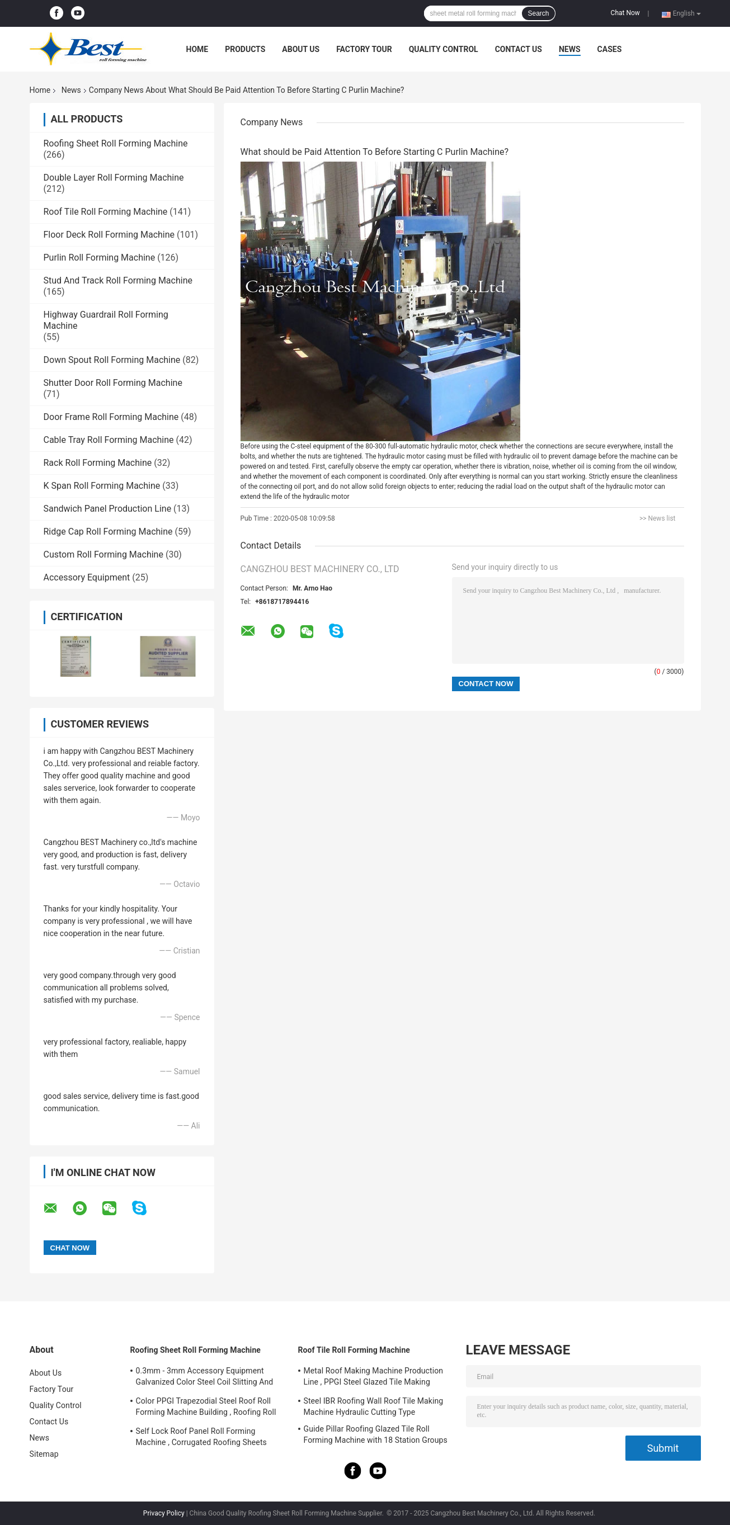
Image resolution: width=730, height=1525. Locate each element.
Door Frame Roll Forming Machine (111, 417)
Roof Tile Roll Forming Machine (106, 211)
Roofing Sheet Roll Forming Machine (116, 143)
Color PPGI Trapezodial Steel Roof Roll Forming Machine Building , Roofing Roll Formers (206, 1408)
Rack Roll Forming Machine (98, 462)
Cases (609, 49)
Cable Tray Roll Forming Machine (109, 440)
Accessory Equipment (87, 577)
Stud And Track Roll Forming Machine (118, 280)
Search (538, 13)
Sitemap (44, 1454)
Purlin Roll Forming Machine (100, 257)
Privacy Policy (164, 1513)
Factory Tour (364, 49)
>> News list (657, 518)
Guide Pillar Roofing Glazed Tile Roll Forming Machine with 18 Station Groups (376, 1434)
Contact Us (518, 49)
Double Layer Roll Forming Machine (114, 177)
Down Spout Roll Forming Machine (112, 360)
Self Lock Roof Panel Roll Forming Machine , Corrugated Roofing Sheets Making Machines (201, 1438)
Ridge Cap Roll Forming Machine (108, 531)
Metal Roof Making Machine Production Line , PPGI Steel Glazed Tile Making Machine (374, 1378)
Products (245, 49)
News (570, 49)
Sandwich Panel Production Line (108, 508)
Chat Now (625, 13)
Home (197, 49)
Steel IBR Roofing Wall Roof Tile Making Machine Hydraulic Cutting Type (374, 1406)
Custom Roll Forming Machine (103, 554)
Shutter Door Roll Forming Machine (113, 382)
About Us (300, 49)
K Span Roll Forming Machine (102, 485)
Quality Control (443, 49)
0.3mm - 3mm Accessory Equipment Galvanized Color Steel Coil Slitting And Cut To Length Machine (205, 1378)
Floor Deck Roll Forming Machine (109, 234)
